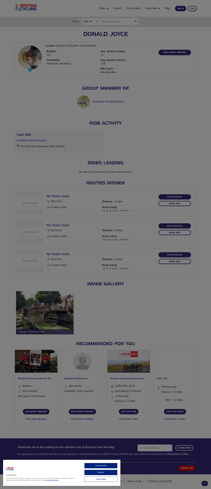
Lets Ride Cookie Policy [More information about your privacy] (52, 480)
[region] (61, 473)
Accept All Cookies (101, 465)
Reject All (101, 472)
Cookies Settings (101, 479)
